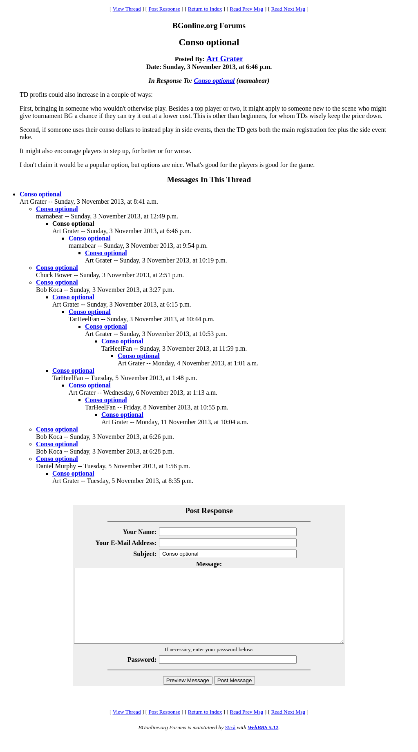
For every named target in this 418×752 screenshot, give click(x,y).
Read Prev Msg (246, 9)
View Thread (127, 9)
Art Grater (224, 58)
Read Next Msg (288, 9)
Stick (230, 742)
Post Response (164, 9)
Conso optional (214, 80)
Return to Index (205, 9)
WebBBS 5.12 (263, 742)
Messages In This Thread (209, 179)
